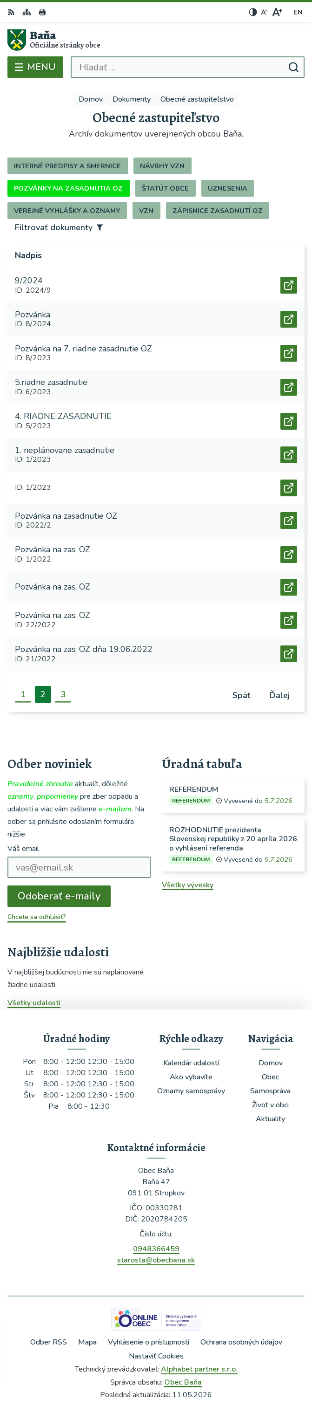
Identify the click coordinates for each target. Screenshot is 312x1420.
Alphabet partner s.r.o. (199, 1369)
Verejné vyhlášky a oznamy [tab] (67, 210)
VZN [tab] (146, 210)
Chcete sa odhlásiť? (36, 916)
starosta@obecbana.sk (156, 1260)
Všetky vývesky (187, 885)
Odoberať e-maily (59, 896)
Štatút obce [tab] (165, 188)
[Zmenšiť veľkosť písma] (264, 12)
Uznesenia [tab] (227, 188)
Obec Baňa (183, 1382)
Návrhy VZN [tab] (162, 166)
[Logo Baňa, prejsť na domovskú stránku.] (156, 40)
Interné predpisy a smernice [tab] (67, 166)
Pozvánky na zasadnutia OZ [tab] (68, 188)
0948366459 (156, 1249)
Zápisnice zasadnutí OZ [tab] (218, 210)
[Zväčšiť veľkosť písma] (277, 12)
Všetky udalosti (33, 1003)
